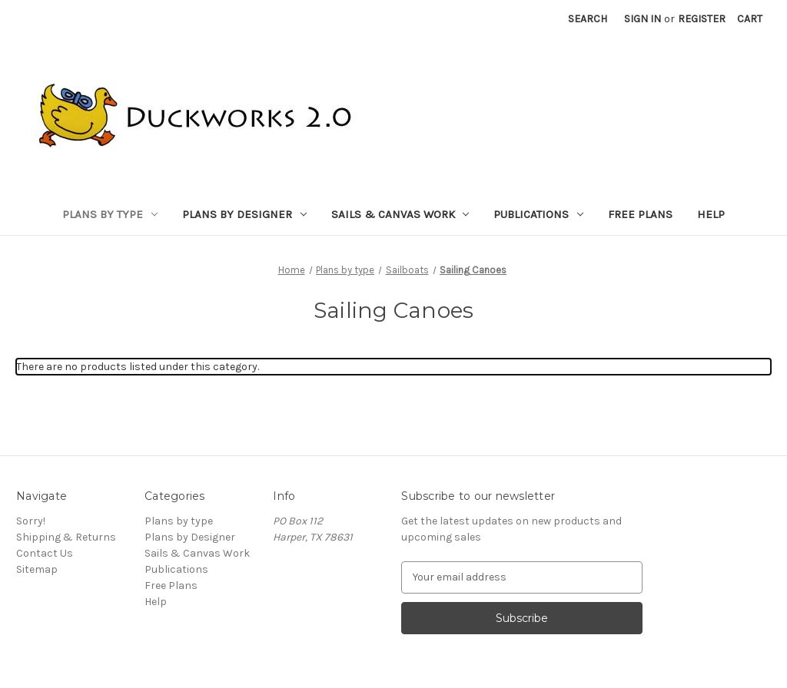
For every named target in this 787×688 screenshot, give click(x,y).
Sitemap (37, 569)
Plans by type (110, 214)
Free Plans (640, 214)
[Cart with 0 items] (750, 19)
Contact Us (44, 553)
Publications (538, 214)
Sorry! (30, 521)
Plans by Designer (244, 214)
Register (702, 18)
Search (587, 18)
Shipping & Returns (66, 537)
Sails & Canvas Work (400, 214)
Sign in (642, 18)
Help (711, 214)
